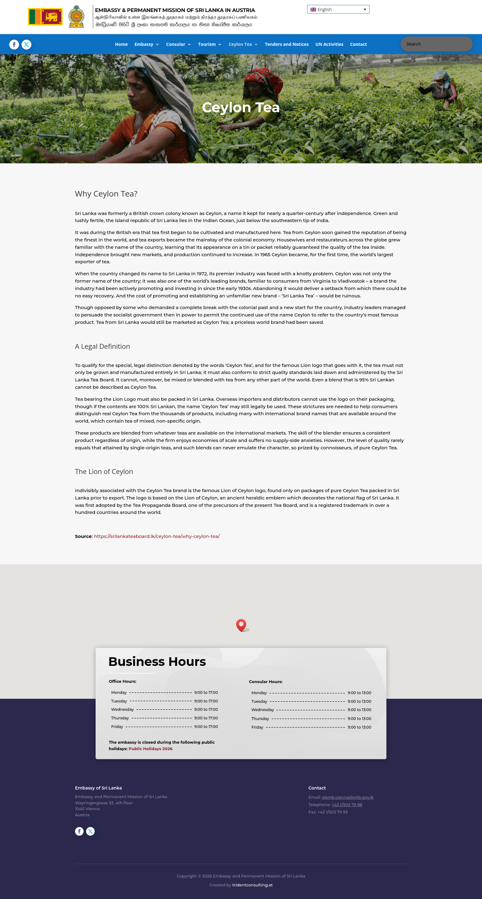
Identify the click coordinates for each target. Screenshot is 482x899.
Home (121, 44)
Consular (175, 44)
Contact (358, 44)
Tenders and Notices (287, 44)
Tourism (207, 44)
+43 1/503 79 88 (347, 804)
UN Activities (329, 44)
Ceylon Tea (240, 44)
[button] (338, 9)
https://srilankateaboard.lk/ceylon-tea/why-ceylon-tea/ (157, 536)
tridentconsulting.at (252, 884)
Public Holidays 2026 (168, 740)
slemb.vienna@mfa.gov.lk (348, 797)
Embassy (144, 44)
